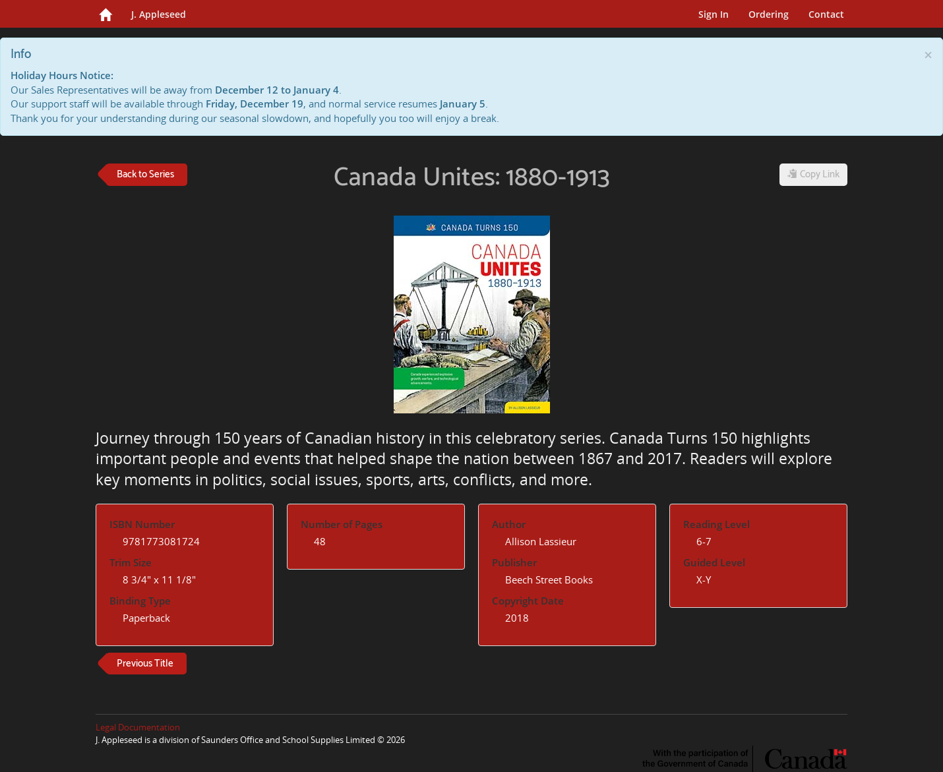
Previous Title (145, 663)
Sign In (713, 14)
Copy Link (813, 174)
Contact (826, 14)
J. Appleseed (158, 14)
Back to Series (145, 174)
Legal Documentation (138, 727)
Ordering (768, 14)
